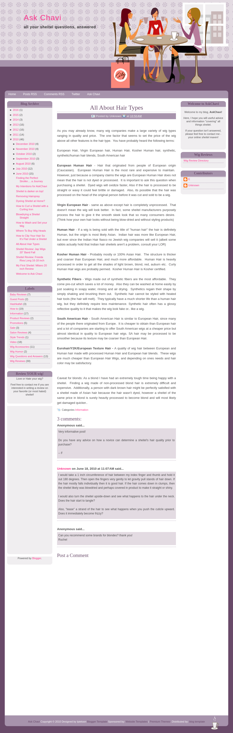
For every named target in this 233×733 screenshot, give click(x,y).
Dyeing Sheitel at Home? (30, 201)
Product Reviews (20, 318)
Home (12, 94)
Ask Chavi (42, 17)
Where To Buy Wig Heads (31, 230)
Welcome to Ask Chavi (29, 273)
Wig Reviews (18, 361)
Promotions (17, 323)
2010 (16, 139)
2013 (16, 124)
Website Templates (137, 721)
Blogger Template (97, 721)
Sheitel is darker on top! (30, 191)
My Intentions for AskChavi (31, 186)
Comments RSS (54, 94)
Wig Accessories (20, 346)
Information (17, 313)
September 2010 (25, 158)
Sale (13, 327)
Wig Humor (17, 351)
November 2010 (25, 148)
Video (13, 342)
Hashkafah (16, 304)
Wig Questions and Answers (27, 356)
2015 (16, 114)
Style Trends (17, 337)
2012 (16, 129)
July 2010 (21, 168)
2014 (16, 119)
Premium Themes (160, 721)
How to (14, 308)
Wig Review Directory (196, 160)
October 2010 (24, 153)
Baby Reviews (18, 294)
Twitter (76, 94)
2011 (16, 134)
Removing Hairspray (28, 196)
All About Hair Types (27, 244)
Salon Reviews (19, 332)
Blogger (36, 558)
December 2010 (25, 143)
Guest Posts (17, 299)
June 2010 (22, 173)
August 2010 (23, 163)
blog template (197, 721)
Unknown (64, 468)
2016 (16, 109)
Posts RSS (30, 94)
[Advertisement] (29, 477)
